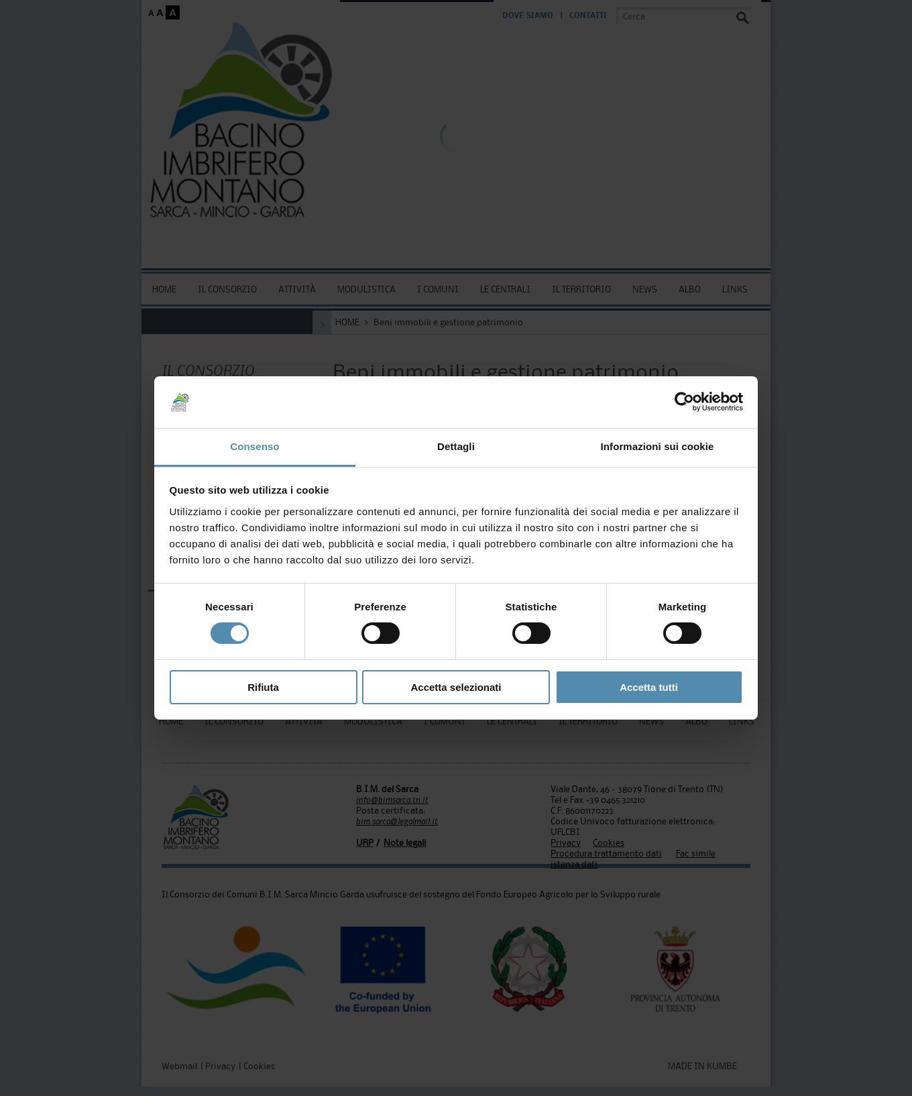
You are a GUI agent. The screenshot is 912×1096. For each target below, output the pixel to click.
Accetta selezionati (455, 687)
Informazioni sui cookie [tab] (657, 446)
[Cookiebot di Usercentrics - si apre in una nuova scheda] (684, 402)
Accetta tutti (649, 687)
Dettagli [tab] (456, 446)
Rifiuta (263, 687)
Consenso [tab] (254, 446)
